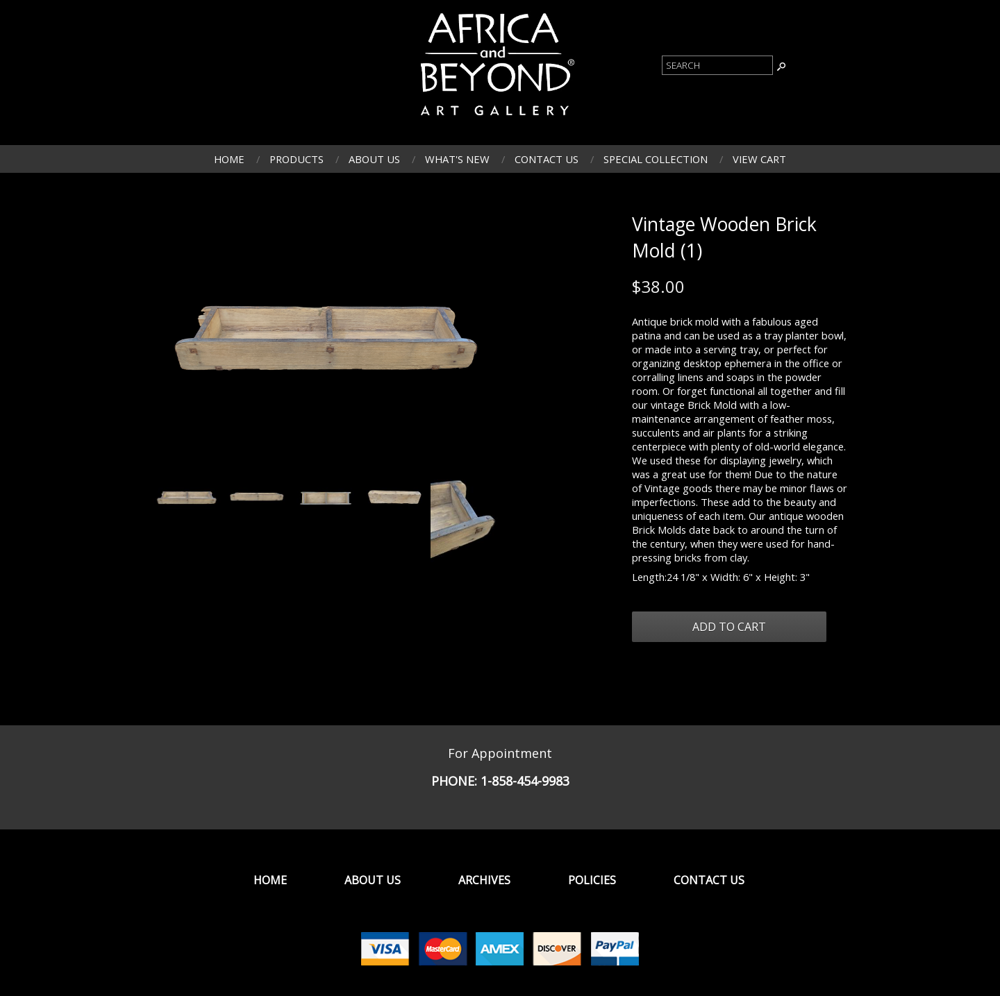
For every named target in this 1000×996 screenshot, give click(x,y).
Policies (592, 880)
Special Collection (655, 159)
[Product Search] (717, 65)
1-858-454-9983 (525, 781)
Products (296, 159)
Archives (484, 880)
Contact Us (546, 159)
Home (229, 159)
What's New (457, 159)
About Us (374, 159)
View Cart (759, 159)
